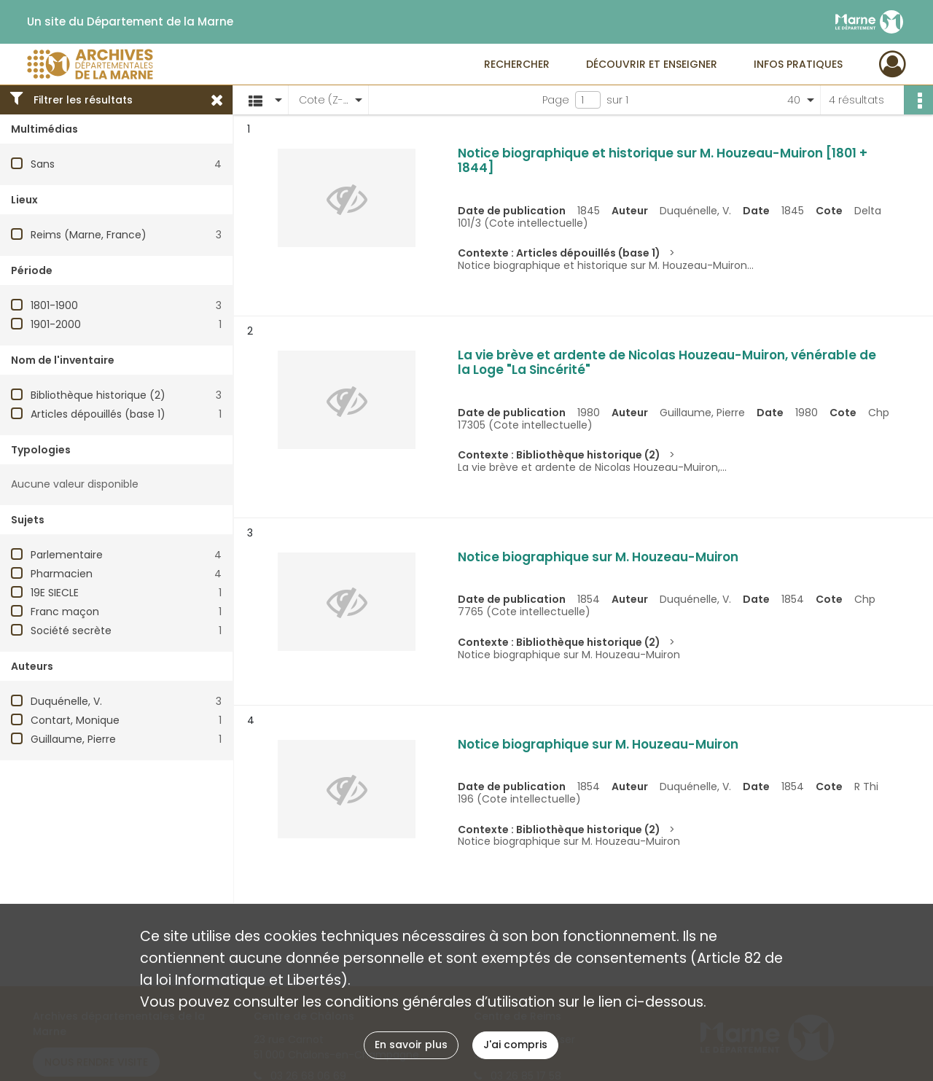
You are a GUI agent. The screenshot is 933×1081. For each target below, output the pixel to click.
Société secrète (71, 630)
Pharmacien (62, 573)
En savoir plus (411, 1044)
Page (555, 100)
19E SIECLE (55, 592)
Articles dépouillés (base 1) (98, 414)
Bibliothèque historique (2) (98, 395)
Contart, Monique (75, 720)
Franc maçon (65, 611)
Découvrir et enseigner (651, 64)
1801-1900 (54, 305)
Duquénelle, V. (66, 701)
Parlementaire (67, 554)
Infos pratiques (798, 64)
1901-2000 (56, 324)
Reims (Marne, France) (89, 234)
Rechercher (517, 64)
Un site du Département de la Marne (130, 22)
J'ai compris (515, 1044)
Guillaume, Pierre (73, 739)
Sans (43, 164)
